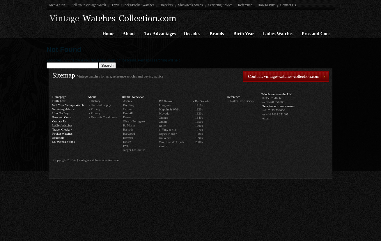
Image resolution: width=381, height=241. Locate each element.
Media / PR (57, 5)
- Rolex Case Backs (241, 101)
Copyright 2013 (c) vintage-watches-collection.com (87, 160)
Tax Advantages (160, 33)
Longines (165, 105)
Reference (245, 5)
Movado (164, 113)
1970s (199, 129)
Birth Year (243, 33)
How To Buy (60, 113)
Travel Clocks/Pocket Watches (132, 5)
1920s (199, 109)
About (129, 33)
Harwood (129, 133)
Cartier (127, 109)
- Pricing (94, 109)
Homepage (59, 96)
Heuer (127, 141)
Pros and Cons (316, 33)
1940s (199, 117)
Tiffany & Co (167, 129)
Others (163, 121)
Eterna (127, 117)
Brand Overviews (133, 96)
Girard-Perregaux (134, 121)
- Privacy (95, 113)
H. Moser (129, 125)
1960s (199, 125)
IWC (126, 145)
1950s (199, 121)
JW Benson (166, 101)
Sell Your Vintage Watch (89, 5)
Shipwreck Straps (190, 5)
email (266, 118)
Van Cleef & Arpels (171, 142)
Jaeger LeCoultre (134, 150)
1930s (199, 113)
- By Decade (201, 101)
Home (108, 33)
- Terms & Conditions (103, 117)
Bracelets (166, 5)
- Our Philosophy (100, 105)
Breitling (128, 105)
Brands (217, 33)
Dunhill (128, 113)
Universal (165, 138)
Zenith (163, 146)
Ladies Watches (277, 33)
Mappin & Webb (169, 109)
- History (94, 101)
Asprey (127, 101)
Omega (163, 117)
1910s (199, 105)
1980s (199, 134)
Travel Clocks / (62, 129)
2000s (199, 142)
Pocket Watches (62, 133)
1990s (199, 138)
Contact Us (288, 5)
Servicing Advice (220, 5)
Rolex (162, 125)
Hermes (128, 137)
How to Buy (266, 5)
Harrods (128, 129)
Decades (192, 33)
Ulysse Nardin (168, 134)
